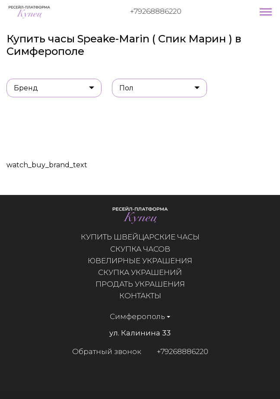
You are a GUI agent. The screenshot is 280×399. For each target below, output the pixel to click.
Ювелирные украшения (140, 260)
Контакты (140, 295)
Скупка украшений (140, 272)
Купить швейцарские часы (140, 237)
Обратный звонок (106, 351)
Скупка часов (140, 249)
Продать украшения (140, 284)
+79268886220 (155, 11)
